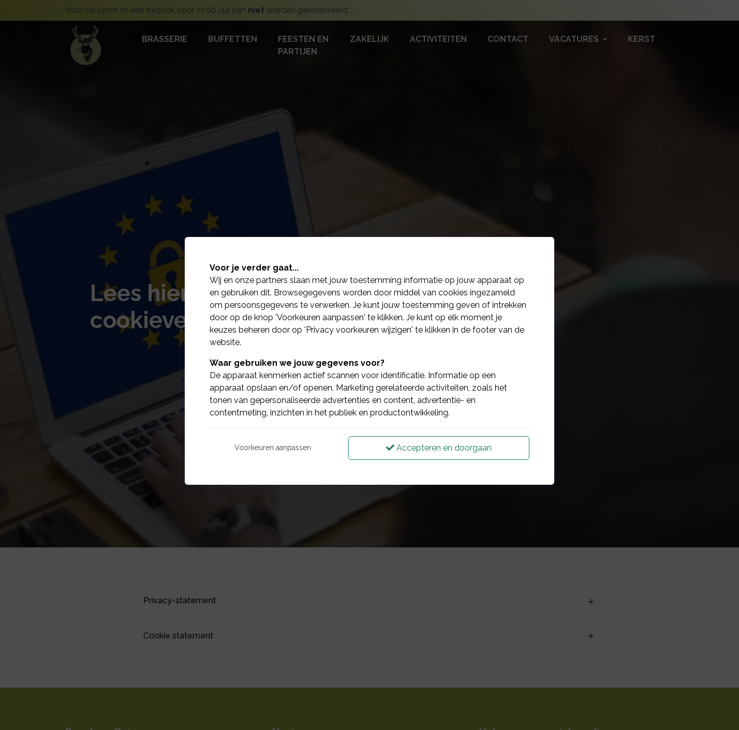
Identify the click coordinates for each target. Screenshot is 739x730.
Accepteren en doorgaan (439, 448)
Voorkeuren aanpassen (272, 447)
